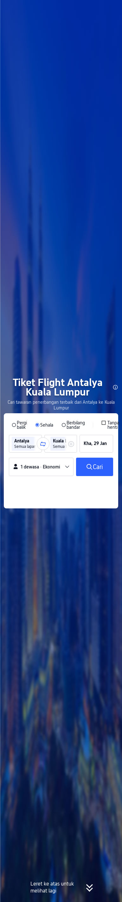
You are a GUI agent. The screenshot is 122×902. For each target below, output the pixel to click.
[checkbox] (110, 425)
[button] (111, 7)
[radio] (19, 425)
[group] (25, 444)
